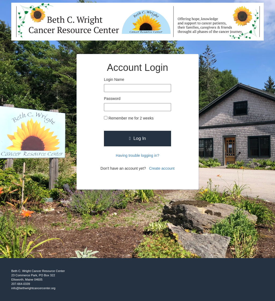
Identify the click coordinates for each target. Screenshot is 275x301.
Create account (162, 168)
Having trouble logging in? (137, 155)
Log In (137, 138)
